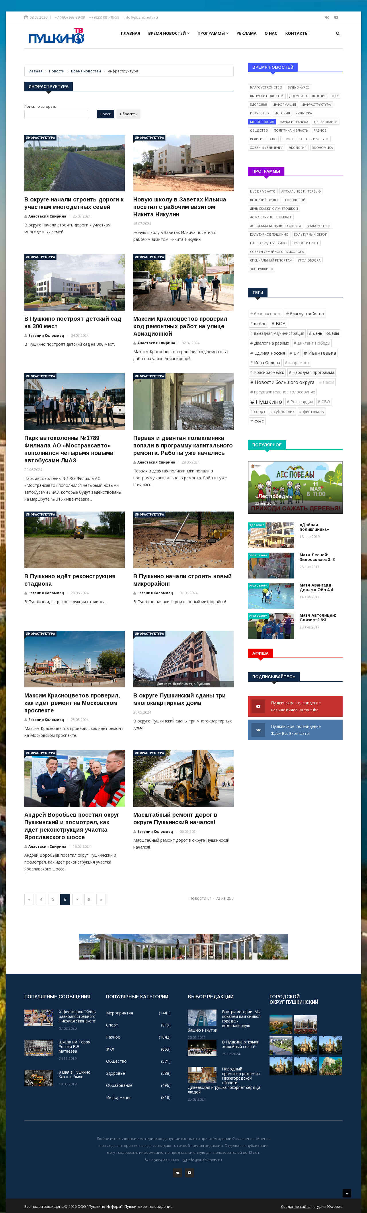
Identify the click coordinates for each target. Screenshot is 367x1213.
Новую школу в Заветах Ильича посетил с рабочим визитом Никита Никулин (179, 207)
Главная (130, 33)
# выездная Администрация (277, 333)
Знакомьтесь (318, 226)
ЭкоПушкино (261, 269)
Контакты (297, 33)
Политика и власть (291, 130)
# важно (258, 323)
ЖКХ (335, 96)
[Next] (101, 899)
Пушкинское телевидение (295, 706)
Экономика (322, 147)
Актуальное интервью (301, 191)
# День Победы (324, 333)
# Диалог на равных (269, 343)
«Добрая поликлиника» (314, 527)
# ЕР (294, 353)
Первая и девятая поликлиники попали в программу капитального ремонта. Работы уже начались (183, 445)
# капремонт (297, 362)
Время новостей (169, 33)
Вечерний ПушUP (264, 200)
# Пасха (326, 382)
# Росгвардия (300, 401)
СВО (273, 139)
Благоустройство (266, 87)
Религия (257, 139)
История (282, 113)
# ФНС (257, 421)
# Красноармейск (267, 372)
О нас (271, 33)
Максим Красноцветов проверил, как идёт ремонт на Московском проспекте (72, 703)
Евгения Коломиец (46, 335)
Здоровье (258, 104)
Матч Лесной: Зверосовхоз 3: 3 (317, 557)
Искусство (259, 113)
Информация (284, 104)
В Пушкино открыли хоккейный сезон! (240, 1044)
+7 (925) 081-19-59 (104, 17)
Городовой (295, 200)
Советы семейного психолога (277, 251)
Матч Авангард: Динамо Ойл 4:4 (316, 587)
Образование (325, 122)
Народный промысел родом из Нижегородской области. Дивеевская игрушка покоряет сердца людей (224, 1080)
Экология (298, 147)
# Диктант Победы (312, 343)
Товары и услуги (314, 139)
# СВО (324, 401)
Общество (259, 130)
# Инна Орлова (265, 362)
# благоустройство (305, 313)
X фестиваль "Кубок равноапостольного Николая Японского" (78, 1016)
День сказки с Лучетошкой (274, 208)
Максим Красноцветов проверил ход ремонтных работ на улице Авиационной (180, 326)
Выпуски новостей (267, 96)
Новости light (305, 243)
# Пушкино (266, 401)
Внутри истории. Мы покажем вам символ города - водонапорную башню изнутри (224, 1021)
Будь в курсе (298, 87)
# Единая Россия (267, 353)
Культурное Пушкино (269, 234)
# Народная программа (311, 372)
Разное (320, 130)
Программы (213, 33)
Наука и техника (294, 122)
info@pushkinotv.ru (141, 17)
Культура (304, 113)
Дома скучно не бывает (271, 217)
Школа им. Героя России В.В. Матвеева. (74, 1047)
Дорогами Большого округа (275, 226)
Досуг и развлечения (307, 96)
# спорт (258, 411)
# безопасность (266, 313)
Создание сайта (296, 1205)
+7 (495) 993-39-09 (70, 17)
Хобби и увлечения (266, 147)
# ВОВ (278, 323)
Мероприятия (262, 122)
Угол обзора (309, 260)
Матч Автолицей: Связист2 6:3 (318, 617)
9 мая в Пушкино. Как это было (75, 1074)
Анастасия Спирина (47, 216)
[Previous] (29, 899)
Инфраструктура (40, 138)
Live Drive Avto (263, 191)
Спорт (287, 139)
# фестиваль (311, 411)
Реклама (247, 33)
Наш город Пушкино (268, 243)
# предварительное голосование (282, 392)
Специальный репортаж (271, 260)
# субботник (282, 411)
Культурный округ (310, 234)
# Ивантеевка (320, 353)
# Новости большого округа (282, 382)
